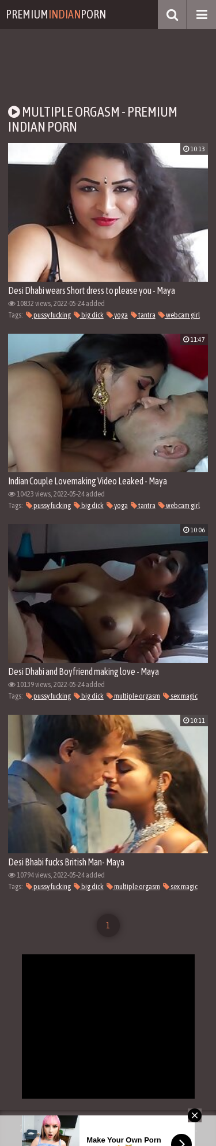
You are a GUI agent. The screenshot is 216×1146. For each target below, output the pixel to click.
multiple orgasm (133, 696)
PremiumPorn (56, 14)
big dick (89, 315)
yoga (117, 315)
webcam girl (179, 315)
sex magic (180, 696)
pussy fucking (48, 315)
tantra (143, 315)
